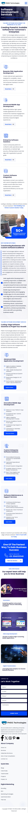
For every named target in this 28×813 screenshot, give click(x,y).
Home (2, 17)
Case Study (4, 771)
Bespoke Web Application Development (13, 72)
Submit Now (14, 713)
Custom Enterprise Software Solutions (11, 451)
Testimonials (4, 773)
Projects (3, 776)
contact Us (4, 759)
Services (3, 750)
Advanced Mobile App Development (11, 105)
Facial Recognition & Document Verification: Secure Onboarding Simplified (12, 604)
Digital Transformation (9, 666)
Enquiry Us (4, 779)
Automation (6, 600)
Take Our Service (14, 560)
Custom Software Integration (10, 176)
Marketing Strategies (7, 794)
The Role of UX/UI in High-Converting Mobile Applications (13, 637)
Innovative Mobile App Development (12, 404)
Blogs (2, 768)
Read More (9, 89)
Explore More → (10, 387)
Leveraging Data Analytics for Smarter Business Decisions (13, 669)
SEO (2, 791)
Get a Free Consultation (8, 756)
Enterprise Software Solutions (10, 141)
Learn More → (10, 478)
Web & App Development (10, 634)
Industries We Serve (6, 753)
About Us (3, 747)
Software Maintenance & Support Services (13, 496)
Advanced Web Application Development (14, 360)
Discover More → (10, 433)
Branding (3, 788)
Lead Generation (6, 797)
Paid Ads (3, 800)
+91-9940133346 (16, 556)
